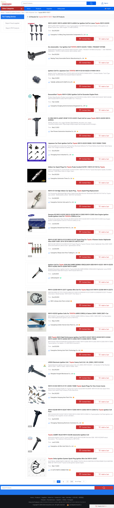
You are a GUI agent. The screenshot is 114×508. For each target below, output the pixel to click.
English (108, 8)
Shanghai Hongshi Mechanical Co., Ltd (62, 373)
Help (63, 497)
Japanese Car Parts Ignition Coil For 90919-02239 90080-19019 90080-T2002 (77, 143)
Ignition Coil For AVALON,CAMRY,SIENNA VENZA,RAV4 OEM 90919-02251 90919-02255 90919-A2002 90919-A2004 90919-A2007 (80, 265)
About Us (50, 497)
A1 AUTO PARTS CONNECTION (60, 470)
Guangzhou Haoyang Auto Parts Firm (61, 397)
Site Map (68, 497)
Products (38, 8)
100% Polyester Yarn (31, 12)
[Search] (83, 481)
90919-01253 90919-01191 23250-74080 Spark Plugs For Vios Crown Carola (76, 386)
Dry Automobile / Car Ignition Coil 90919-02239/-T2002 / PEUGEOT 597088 (76, 47)
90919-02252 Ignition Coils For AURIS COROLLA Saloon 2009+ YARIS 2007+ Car (78, 313)
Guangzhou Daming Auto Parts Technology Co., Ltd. (66, 350)
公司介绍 (74, 497)
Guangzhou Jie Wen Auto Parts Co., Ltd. (62, 446)
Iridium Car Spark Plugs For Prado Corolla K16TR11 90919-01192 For (76, 167)
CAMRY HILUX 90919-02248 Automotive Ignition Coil (68, 435)
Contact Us (58, 497)
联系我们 (81, 497)
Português (70, 499)
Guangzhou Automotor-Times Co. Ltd (61, 178)
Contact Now (85, 39)
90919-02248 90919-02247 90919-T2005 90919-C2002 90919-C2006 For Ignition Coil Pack (80, 410)
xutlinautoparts (55, 278)
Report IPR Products (12, 28)
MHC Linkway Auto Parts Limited (60, 301)
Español (58, 499)
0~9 (84, 502)
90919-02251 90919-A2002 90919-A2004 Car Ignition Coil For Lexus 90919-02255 (78, 23)
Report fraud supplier (12, 23)
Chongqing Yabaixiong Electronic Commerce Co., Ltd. (66, 423)
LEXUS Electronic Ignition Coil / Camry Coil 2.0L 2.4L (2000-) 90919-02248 (76, 362)
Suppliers (49, 8)
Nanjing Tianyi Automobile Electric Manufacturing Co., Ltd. (67, 58)
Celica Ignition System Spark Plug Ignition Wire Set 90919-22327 (72, 458)
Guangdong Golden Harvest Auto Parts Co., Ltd (64, 325)
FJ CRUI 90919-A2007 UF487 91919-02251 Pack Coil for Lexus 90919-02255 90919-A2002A (79, 119)
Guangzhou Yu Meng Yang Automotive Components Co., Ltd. (68, 34)
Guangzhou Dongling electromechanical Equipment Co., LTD (68, 106)
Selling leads (61, 8)
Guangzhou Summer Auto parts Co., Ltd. (62, 202)
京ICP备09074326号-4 (74, 505)
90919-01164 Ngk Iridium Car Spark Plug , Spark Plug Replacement (73, 191)
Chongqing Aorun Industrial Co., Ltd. (61, 154)
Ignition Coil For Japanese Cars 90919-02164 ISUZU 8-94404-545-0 (74, 71)
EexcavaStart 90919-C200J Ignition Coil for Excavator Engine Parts (73, 94)
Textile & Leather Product (13, 12)
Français (43, 499)
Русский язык (51, 499)
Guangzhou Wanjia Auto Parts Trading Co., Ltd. (64, 252)
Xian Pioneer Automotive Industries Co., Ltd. (63, 131)
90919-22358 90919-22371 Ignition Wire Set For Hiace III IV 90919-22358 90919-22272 (80, 290)
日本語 (64, 499)
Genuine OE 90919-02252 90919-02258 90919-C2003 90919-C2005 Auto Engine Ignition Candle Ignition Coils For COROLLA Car (78, 215)
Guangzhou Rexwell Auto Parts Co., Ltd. (62, 227)
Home (28, 8)
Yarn (22, 12)
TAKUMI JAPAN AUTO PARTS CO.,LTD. (62, 82)
